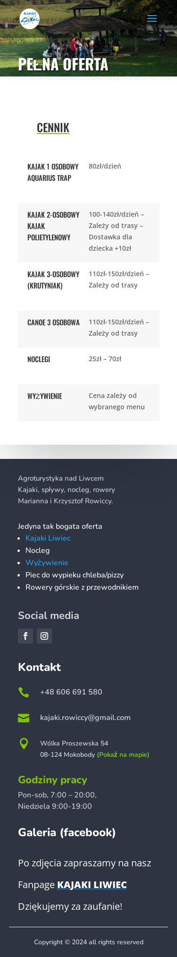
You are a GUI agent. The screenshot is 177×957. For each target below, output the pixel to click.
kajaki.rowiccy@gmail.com (85, 717)
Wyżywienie (46, 563)
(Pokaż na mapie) (123, 754)
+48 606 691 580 (71, 692)
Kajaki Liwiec (47, 538)
